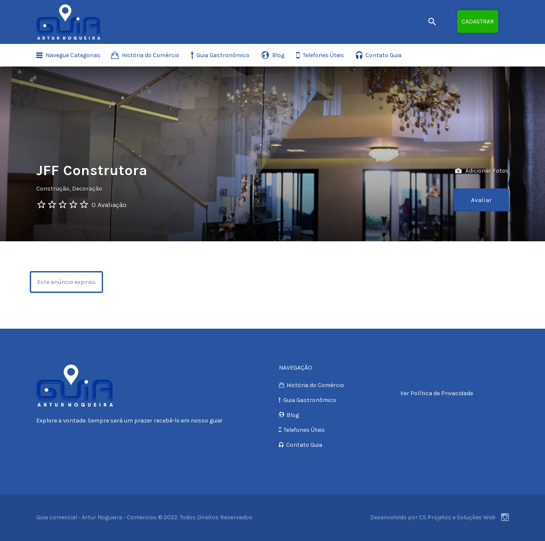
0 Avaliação (109, 205)
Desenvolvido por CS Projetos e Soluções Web (433, 517)
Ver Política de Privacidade (436, 393)
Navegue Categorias (73, 55)
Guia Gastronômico (223, 55)
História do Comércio (150, 55)
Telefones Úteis (323, 55)
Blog (278, 55)
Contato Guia (383, 55)
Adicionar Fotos (482, 171)
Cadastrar (478, 21)
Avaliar (481, 200)
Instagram (505, 517)
